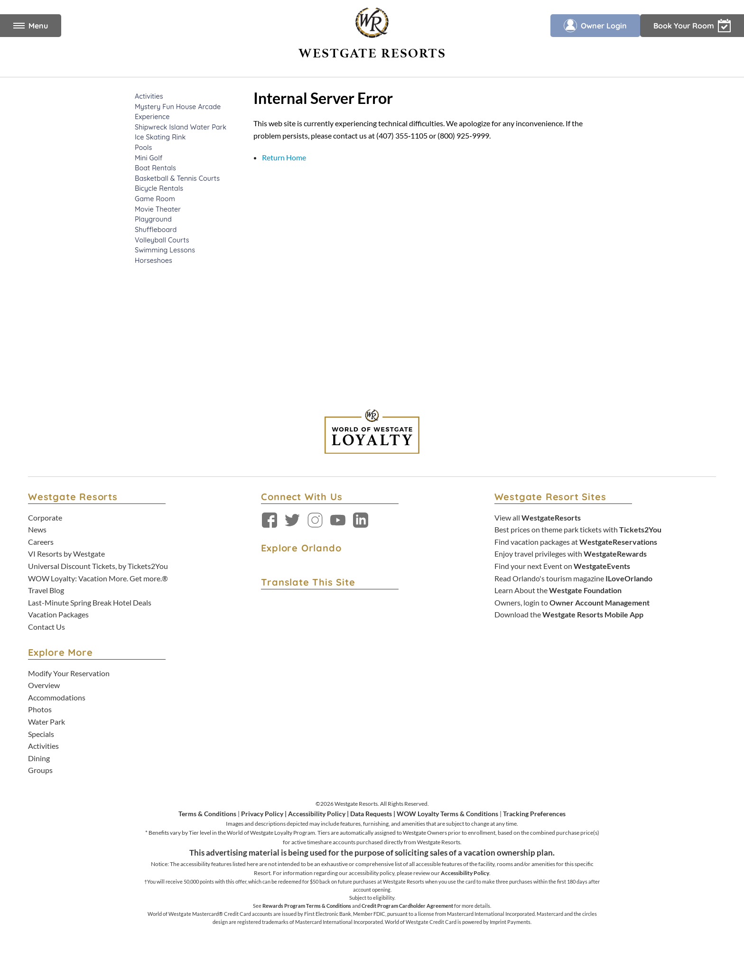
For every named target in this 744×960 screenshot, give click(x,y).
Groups (40, 769)
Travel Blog (46, 590)
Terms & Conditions (207, 814)
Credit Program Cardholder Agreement (407, 906)
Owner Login (595, 25)
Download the (568, 614)
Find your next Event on (562, 565)
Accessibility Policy (316, 814)
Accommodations (56, 697)
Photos (40, 709)
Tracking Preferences (534, 814)
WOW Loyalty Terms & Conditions (447, 814)
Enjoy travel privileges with (570, 553)
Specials (41, 733)
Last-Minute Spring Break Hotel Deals (89, 602)
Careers (41, 541)
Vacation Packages (58, 614)
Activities (43, 745)
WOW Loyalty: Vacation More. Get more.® (98, 578)
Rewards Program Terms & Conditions (306, 906)
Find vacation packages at (575, 541)
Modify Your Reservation (69, 673)
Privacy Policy (262, 814)
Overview (44, 685)
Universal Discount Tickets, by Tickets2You (98, 565)
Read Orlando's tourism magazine (573, 578)
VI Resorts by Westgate (66, 553)
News (37, 529)
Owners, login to (572, 602)
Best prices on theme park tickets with (577, 529)
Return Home (284, 157)
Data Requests (371, 814)
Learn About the (558, 590)
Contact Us (46, 626)
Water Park (46, 721)
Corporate (45, 517)
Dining (39, 758)
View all (537, 517)
